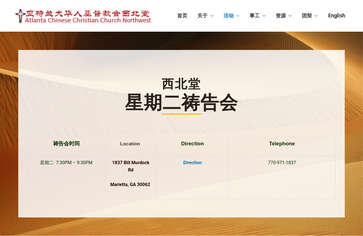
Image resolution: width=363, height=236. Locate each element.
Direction (192, 163)
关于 (202, 15)
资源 (281, 15)
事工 (255, 15)
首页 (182, 15)
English (336, 15)
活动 (228, 15)
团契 (307, 15)
